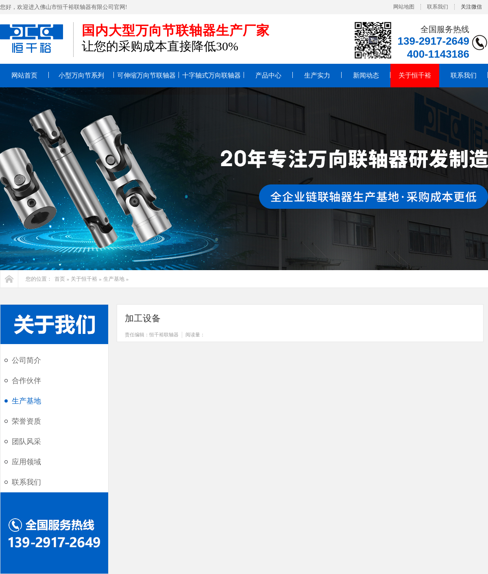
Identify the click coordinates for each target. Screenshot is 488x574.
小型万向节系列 (81, 75)
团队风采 (26, 442)
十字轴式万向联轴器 (211, 75)
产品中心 (268, 75)
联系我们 (437, 7)
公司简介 (26, 360)
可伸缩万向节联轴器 (146, 75)
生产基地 (113, 279)
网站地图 (403, 7)
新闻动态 (366, 75)
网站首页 (24, 75)
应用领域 (26, 462)
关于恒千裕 (415, 75)
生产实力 (317, 75)
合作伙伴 (26, 381)
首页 (59, 279)
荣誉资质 (26, 421)
